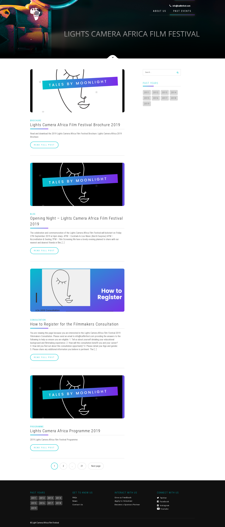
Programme (37, 426)
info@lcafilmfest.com (179, 5)
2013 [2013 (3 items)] (164, 92)
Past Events (182, 11)
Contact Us (77, 505)
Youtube (163, 509)
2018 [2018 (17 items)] (173, 98)
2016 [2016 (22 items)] (155, 98)
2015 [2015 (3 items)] (146, 98)
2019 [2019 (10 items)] (146, 104)
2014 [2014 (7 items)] (173, 92)
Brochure (35, 120)
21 (82, 466)
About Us (159, 11)
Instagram (163, 505)
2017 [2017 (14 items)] (164, 98)
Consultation (38, 320)
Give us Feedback (123, 497)
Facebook (163, 501)
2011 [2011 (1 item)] (146, 92)
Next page (96, 466)
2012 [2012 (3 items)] (155, 92)
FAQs (74, 497)
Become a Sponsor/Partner (127, 505)
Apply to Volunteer (123, 501)
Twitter (162, 497)
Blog (33, 214)
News (75, 501)
